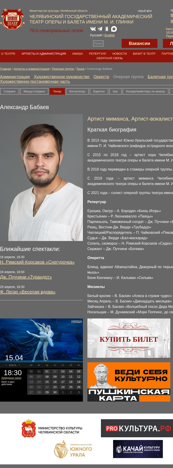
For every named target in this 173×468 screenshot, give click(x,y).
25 (70, 387)
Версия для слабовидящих (112, 43)
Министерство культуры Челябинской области (58, 10)
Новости (119, 53)
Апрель (13, 365)
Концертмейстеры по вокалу (145, 91)
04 (70, 371)
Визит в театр (144, 53)
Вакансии (139, 43)
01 (46, 371)
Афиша (77, 53)
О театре (8, 53)
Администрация (15, 77)
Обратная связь (110, 58)
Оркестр (101, 77)
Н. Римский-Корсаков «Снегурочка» (37, 262)
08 (46, 376)
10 (62, 376)
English (110, 35)
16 (55, 382)
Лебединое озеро (11, 378)
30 (55, 392)
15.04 (14, 358)
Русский (96, 35)
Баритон (99, 91)
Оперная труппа (63, 68)
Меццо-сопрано (34, 91)
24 (62, 387)
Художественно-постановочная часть (35, 81)
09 (55, 376)
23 (55, 387)
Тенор (80, 68)
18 (70, 382)
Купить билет (129, 339)
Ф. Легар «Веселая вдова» (27, 291)
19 (78, 382)
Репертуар (97, 53)
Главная (5, 68)
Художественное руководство (61, 77)
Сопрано (10, 91)
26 (78, 387)
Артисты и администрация (43, 53)
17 (62, 382)
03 (62, 371)
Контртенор (77, 91)
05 (78, 371)
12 (78, 376)
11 (70, 376)
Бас (115, 91)
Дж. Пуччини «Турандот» (26, 276)
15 (46, 382)
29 (46, 392)
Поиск (98, 43)
